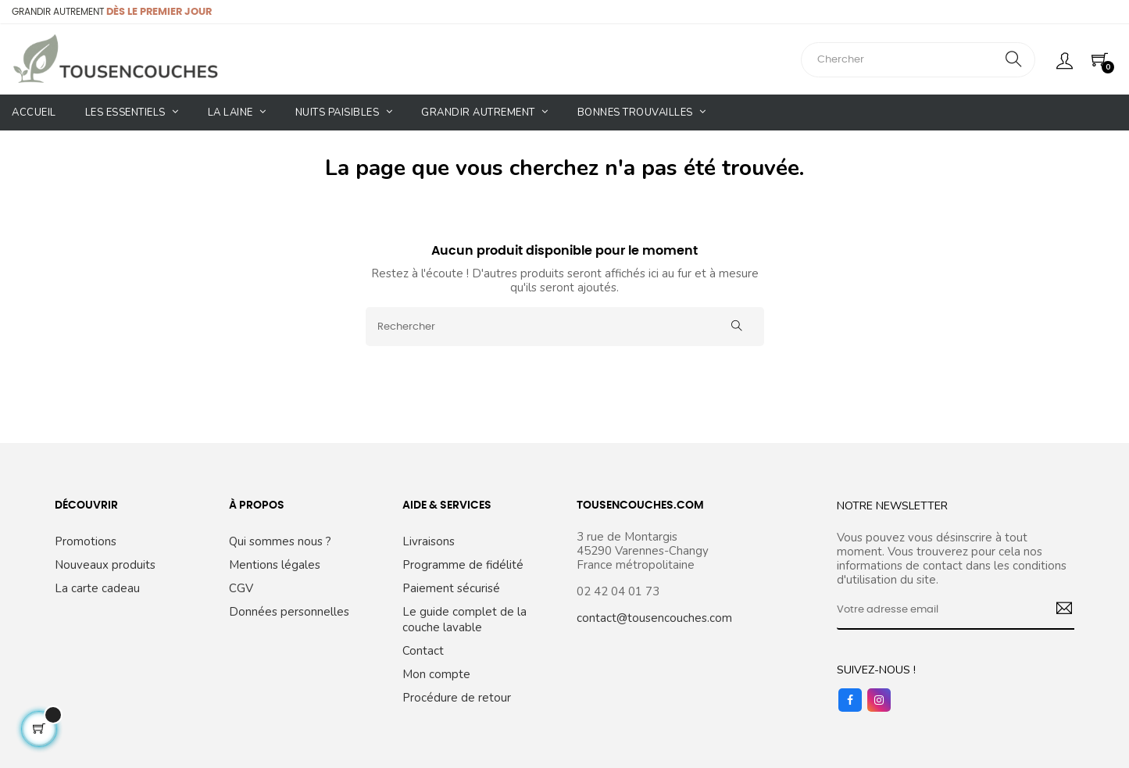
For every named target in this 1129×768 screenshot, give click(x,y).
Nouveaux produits (105, 565)
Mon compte (436, 674)
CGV (241, 588)
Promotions (85, 541)
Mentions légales (274, 565)
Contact (423, 651)
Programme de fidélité (462, 565)
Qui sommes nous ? (280, 541)
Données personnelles (289, 612)
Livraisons (428, 541)
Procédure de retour (456, 697)
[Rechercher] (564, 326)
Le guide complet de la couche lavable (464, 619)
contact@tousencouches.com (654, 618)
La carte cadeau (97, 588)
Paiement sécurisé (451, 588)
